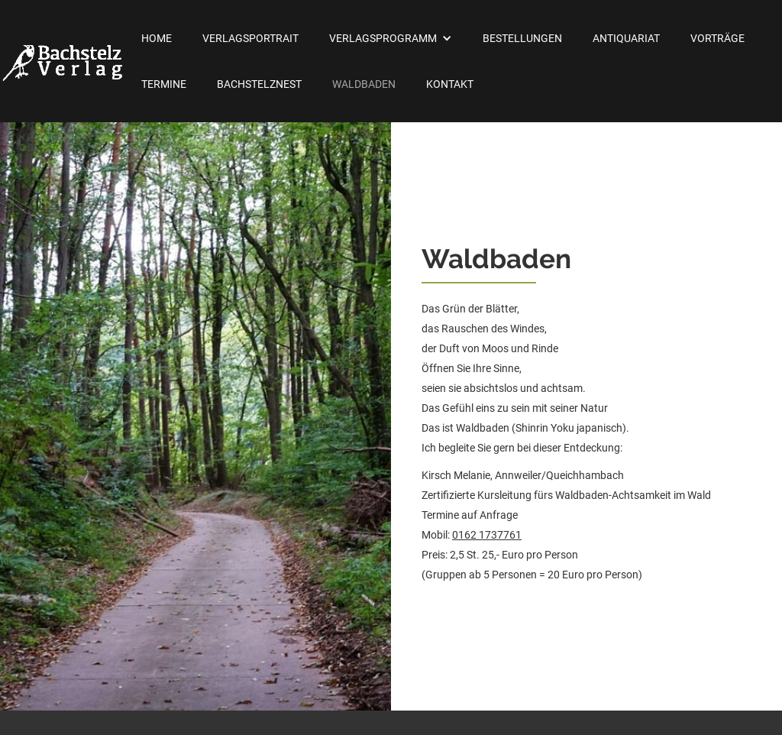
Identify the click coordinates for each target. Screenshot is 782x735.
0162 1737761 (487, 535)
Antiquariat (626, 38)
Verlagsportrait (250, 38)
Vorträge (717, 38)
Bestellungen (522, 38)
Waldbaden (364, 84)
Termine (163, 84)
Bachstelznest (259, 84)
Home (156, 38)
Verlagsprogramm (383, 38)
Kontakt (449, 84)
